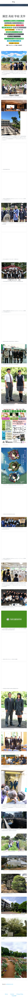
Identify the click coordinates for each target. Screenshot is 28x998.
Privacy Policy (20, 994)
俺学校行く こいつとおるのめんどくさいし (14, 34)
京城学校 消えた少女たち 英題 (14, 41)
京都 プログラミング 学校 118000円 (14, 45)
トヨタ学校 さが (19, 25)
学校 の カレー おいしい (10, 25)
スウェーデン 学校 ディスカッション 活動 (14, 23)
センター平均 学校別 (9, 29)
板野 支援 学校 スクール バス (19, 27)
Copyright (14, 995)
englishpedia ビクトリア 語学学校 (14, 32)
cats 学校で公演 (19, 29)
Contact (12, 994)
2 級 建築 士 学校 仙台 (14, 43)
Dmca (6, 994)
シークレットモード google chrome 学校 (14, 38)
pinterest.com (9, 984)
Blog (13, 2)
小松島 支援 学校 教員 (7, 27)
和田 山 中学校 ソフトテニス (14, 36)
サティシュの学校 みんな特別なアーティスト (14, 20)
